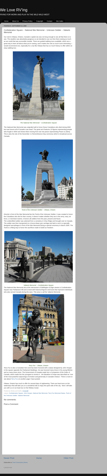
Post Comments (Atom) (20, 462)
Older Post (68, 458)
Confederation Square (16, 393)
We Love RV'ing (13, 10)
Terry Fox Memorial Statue (56, 393)
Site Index (59, 21)
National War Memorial (40, 393)
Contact (49, 21)
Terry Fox (14, 379)
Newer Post (9, 458)
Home (6, 21)
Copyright (39, 21)
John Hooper (28, 393)
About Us (15, 21)
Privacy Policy (27, 21)
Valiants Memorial (23, 395)
